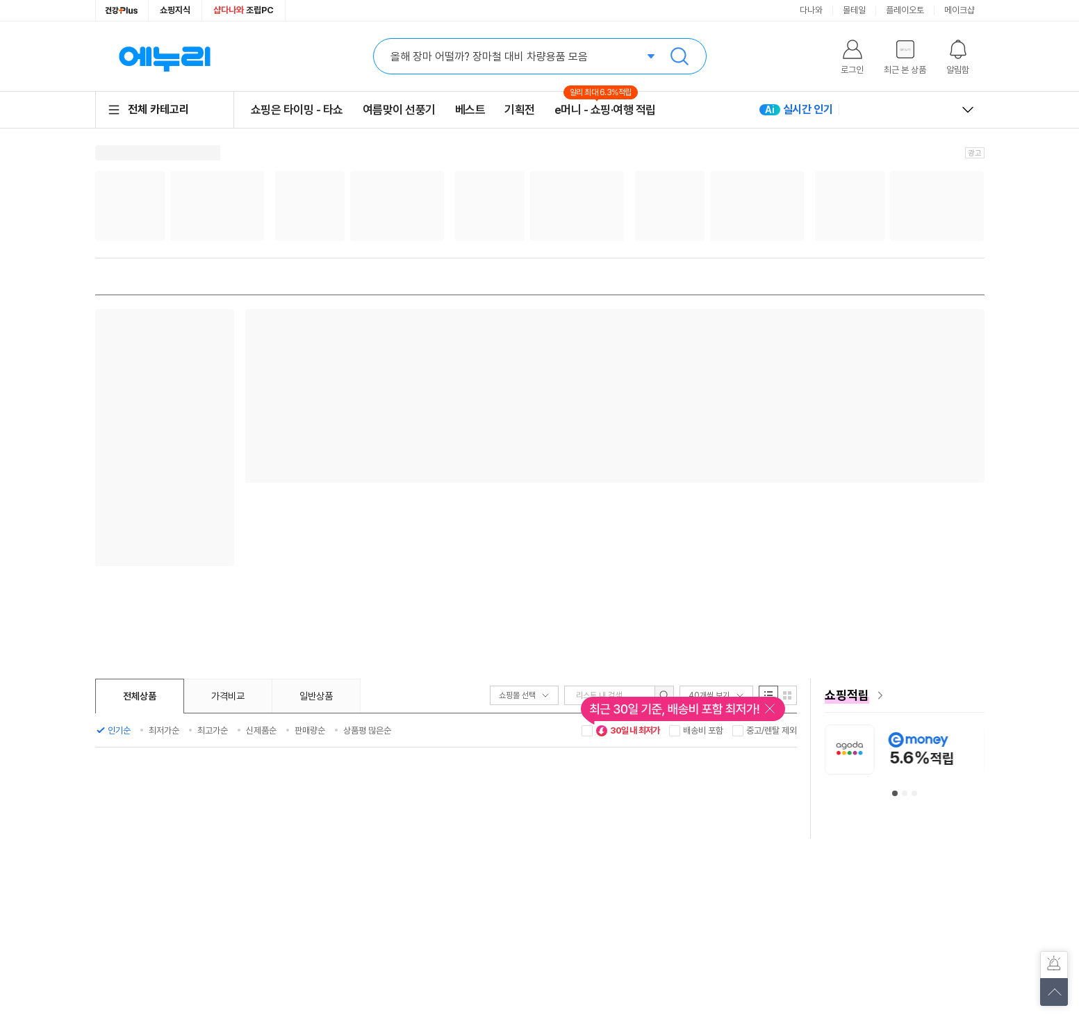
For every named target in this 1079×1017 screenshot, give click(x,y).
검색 (679, 56)
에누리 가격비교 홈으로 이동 (164, 56)
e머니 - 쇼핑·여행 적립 (605, 109)
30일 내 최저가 (628, 730)
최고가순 (212, 730)
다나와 (811, 10)
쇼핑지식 (175, 10)
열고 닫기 (967, 109)
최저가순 (164, 730)
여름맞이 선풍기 (399, 110)
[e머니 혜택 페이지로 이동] (905, 695)
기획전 (519, 110)
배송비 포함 (703, 730)
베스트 (470, 110)
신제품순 (261, 730)
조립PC (243, 10)
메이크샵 (959, 10)
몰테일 (854, 10)
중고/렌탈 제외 (771, 730)
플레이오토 (905, 10)
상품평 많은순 (367, 730)
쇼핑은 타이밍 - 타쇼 (297, 110)
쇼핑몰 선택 (524, 695)
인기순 (119, 730)
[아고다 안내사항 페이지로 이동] (916, 749)
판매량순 (310, 730)
